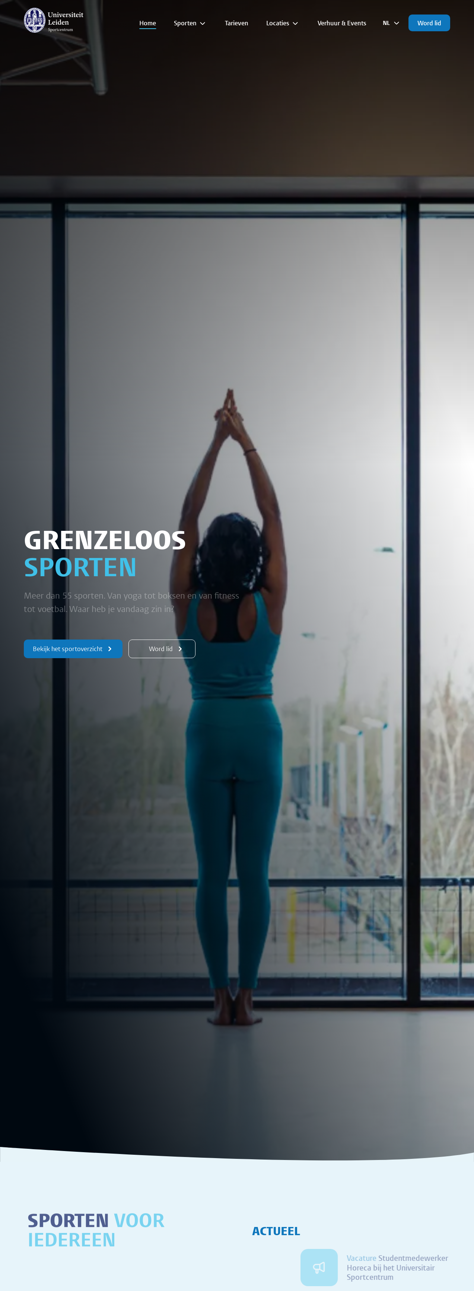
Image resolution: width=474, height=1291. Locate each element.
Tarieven (236, 23)
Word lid (429, 23)
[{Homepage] (53, 20)
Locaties (283, 23)
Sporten (190, 23)
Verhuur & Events (342, 23)
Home (147, 23)
